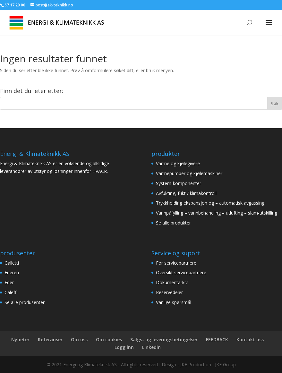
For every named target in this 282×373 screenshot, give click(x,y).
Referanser (50, 339)
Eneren (11, 272)
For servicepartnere (176, 263)
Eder (9, 282)
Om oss (79, 339)
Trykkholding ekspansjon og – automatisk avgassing (210, 203)
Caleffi (11, 292)
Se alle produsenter (24, 302)
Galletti (11, 263)
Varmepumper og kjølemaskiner (189, 173)
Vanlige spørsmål (173, 302)
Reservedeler (169, 292)
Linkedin (151, 347)
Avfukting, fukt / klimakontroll (186, 193)
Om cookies (109, 339)
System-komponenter (178, 183)
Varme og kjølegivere (178, 163)
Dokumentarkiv (172, 282)
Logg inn (124, 347)
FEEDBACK (217, 339)
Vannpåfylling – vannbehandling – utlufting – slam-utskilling (216, 213)
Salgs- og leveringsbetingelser (164, 339)
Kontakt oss (250, 339)
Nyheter (20, 339)
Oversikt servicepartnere (181, 272)
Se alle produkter (173, 223)
